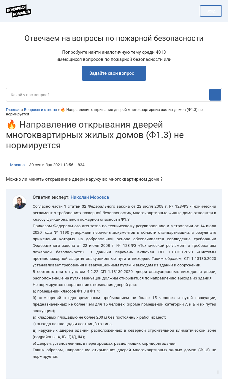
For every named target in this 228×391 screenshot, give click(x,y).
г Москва (16, 164)
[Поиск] (215, 95)
